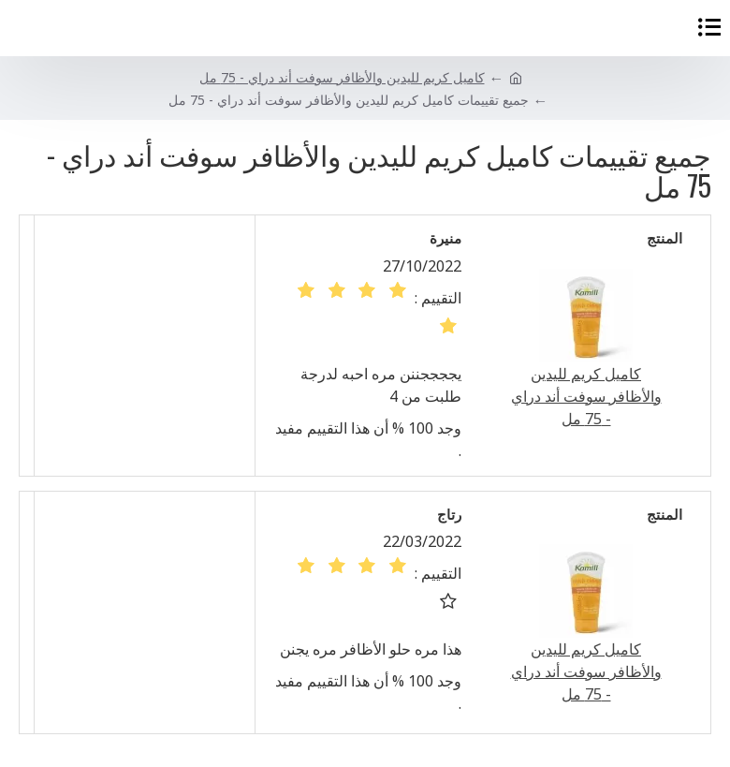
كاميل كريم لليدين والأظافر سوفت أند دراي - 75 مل (342, 77)
